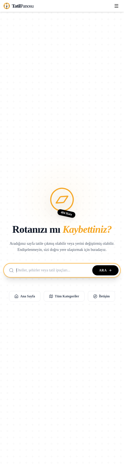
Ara (105, 270)
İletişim (101, 296)
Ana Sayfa (24, 296)
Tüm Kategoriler (64, 296)
